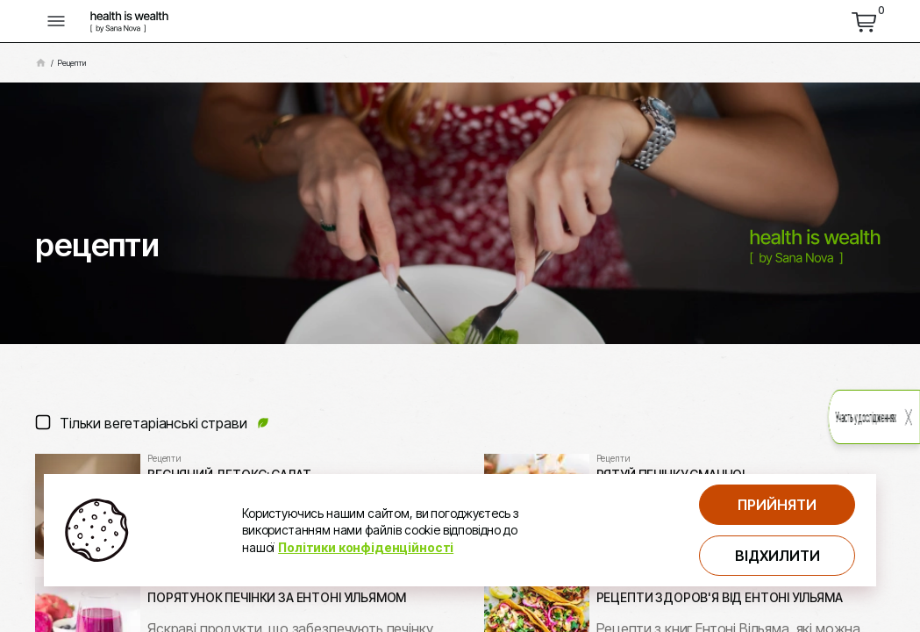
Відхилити (777, 555)
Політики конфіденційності (365, 547)
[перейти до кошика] (864, 21)
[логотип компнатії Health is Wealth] (129, 21)
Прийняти (777, 505)
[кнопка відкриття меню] (56, 21)
